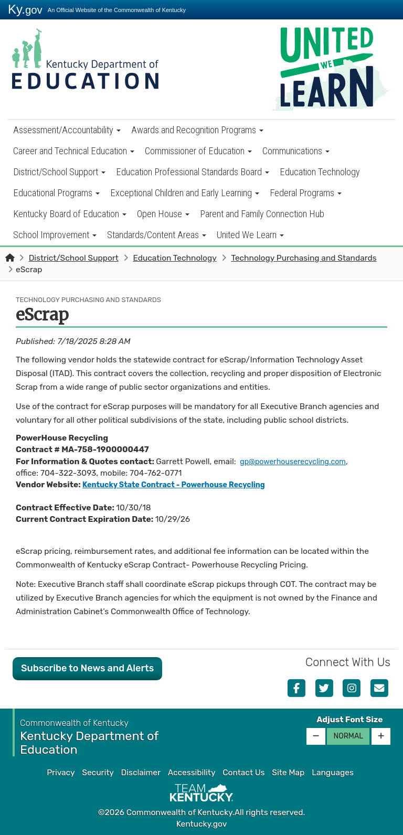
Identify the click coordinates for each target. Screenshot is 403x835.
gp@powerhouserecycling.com (298, 461)
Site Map (288, 772)
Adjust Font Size (349, 719)
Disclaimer (141, 772)
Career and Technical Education (73, 150)
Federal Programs (306, 192)
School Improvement (55, 234)
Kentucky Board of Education (69, 213)
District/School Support (59, 171)
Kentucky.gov (201, 824)
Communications (296, 150)
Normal (348, 736)
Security (97, 772)
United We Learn (250, 234)
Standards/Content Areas (156, 234)
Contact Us (243, 772)
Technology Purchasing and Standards (303, 258)
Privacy (61, 772)
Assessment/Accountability (67, 129)
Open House (163, 213)
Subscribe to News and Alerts (87, 668)
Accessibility (192, 772)
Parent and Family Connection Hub (262, 213)
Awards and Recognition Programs (197, 129)
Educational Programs (56, 192)
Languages (333, 772)
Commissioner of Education (198, 150)
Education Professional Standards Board (192, 171)
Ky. (25, 9)
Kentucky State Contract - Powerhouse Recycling (182, 484)
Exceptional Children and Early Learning (184, 192)
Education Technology (320, 171)
